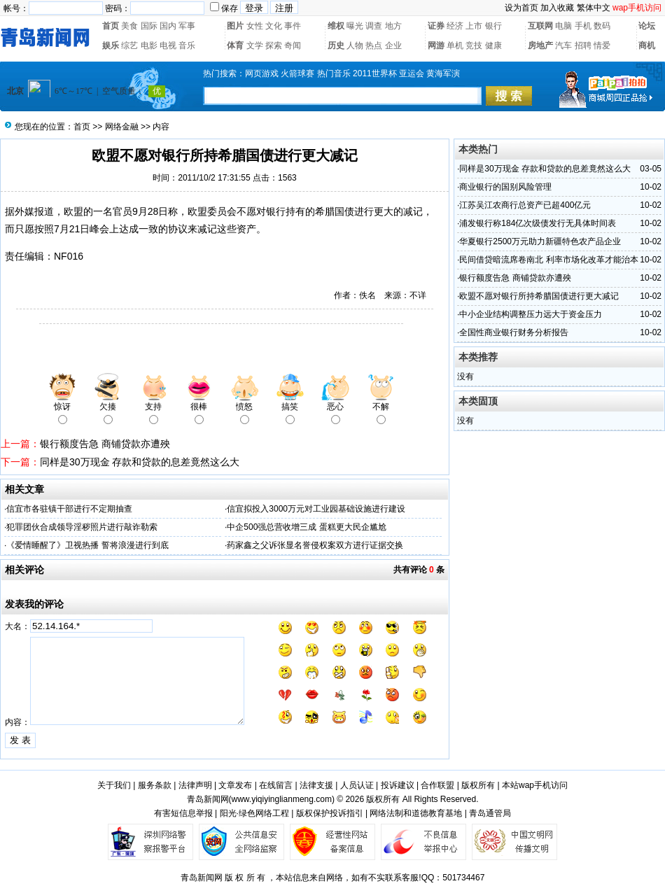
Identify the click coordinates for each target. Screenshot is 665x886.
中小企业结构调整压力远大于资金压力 (530, 314)
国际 (149, 26)
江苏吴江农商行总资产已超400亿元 (525, 205)
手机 (583, 26)
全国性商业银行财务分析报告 (513, 332)
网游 (436, 45)
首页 (110, 26)
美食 (129, 26)
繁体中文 (593, 8)
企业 (393, 45)
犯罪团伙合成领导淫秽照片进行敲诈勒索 (82, 527)
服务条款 (155, 785)
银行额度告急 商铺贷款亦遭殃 (105, 443)
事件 (292, 26)
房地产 (540, 45)
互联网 (540, 26)
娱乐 (110, 45)
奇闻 (292, 45)
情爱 (602, 45)
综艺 (129, 45)
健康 (493, 45)
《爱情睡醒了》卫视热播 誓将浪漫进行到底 (87, 545)
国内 (168, 26)
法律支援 (316, 785)
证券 (436, 26)
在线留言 (276, 785)
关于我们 (114, 785)
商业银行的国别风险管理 (505, 187)
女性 (254, 26)
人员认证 (357, 785)
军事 (186, 26)
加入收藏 (557, 8)
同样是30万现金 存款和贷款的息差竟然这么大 (139, 461)
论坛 (646, 26)
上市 (473, 26)
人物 (354, 45)
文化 (273, 26)
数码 (602, 26)
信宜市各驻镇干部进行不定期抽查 (69, 509)
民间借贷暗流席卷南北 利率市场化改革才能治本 (548, 260)
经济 (455, 26)
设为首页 (521, 8)
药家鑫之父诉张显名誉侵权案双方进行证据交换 (315, 545)
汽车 (563, 45)
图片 (235, 26)
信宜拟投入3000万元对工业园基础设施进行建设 (316, 509)
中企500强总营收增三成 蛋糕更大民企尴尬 (306, 527)
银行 (493, 26)
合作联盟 (437, 785)
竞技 (473, 45)
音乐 (186, 45)
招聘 (583, 45)
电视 (168, 45)
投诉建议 (397, 785)
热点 (373, 45)
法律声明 (195, 785)
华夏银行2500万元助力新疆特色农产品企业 (540, 241)
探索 (273, 45)
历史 (336, 45)
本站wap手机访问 (535, 785)
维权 (336, 26)
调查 (373, 26)
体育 (235, 45)
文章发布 (235, 785)
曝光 (354, 26)
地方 (393, 26)
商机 (646, 45)
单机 (455, 45)
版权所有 (478, 785)
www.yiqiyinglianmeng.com (282, 799)
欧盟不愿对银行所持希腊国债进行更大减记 (539, 296)
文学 (254, 45)
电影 (149, 45)
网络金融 (122, 127)
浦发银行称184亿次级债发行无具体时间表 (537, 223)
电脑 (563, 26)
